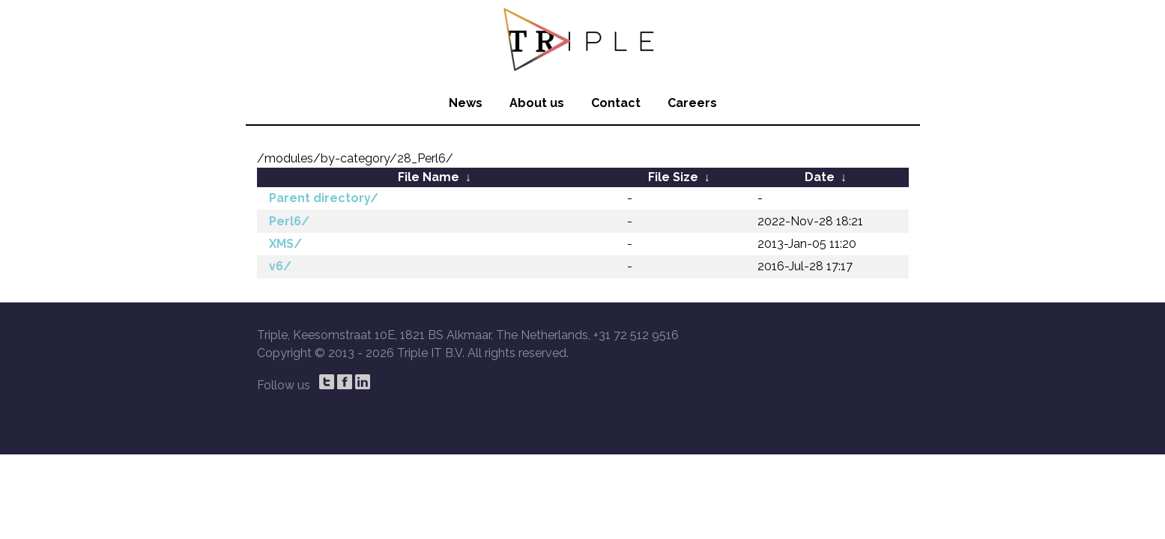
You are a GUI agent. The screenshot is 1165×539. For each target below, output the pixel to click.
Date (820, 177)
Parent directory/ (323, 198)
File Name (428, 177)
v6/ (280, 266)
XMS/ (285, 244)
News (465, 103)
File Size (673, 177)
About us (536, 103)
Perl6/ (289, 221)
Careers (692, 103)
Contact (616, 103)
